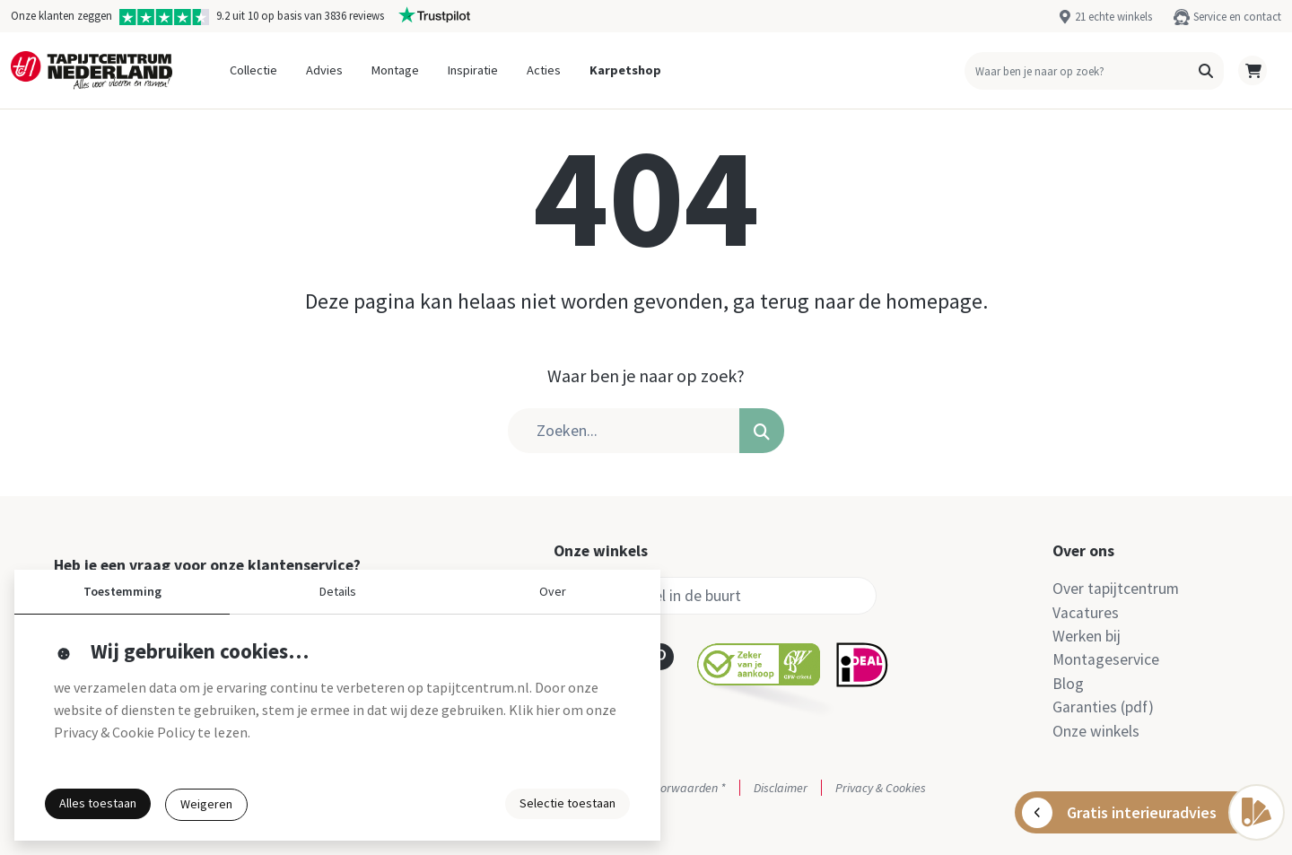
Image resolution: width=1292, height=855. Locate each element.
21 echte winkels (1113, 16)
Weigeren (206, 804)
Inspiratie (473, 70)
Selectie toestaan (567, 803)
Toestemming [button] (122, 591)
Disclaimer (781, 788)
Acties (544, 70)
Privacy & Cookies (880, 788)
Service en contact (1237, 16)
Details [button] (337, 591)
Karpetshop (625, 70)
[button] (1206, 71)
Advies (324, 70)
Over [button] (552, 591)
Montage (395, 70)
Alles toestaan (97, 803)
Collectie (253, 70)
